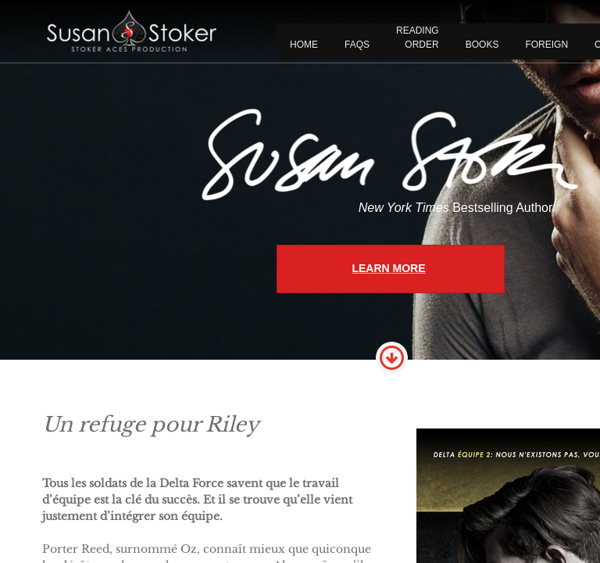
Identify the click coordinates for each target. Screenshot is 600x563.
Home (304, 44)
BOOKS (482, 44)
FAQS (357, 44)
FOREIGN (546, 44)
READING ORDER (417, 37)
